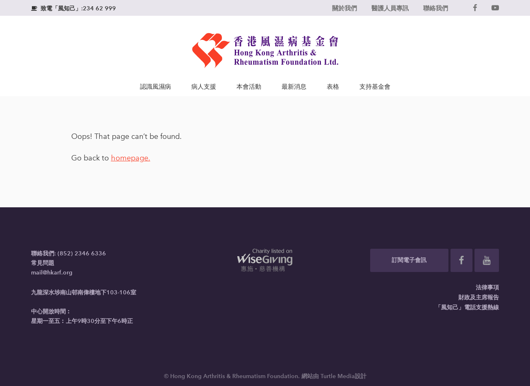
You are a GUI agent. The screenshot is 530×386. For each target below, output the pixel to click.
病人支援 (203, 86)
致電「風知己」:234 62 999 (73, 8)
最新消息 (294, 86)
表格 (333, 86)
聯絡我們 (435, 8)
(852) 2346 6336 (82, 253)
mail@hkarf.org (51, 272)
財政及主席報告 (478, 297)
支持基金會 (374, 86)
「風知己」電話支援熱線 (467, 307)
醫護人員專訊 (390, 8)
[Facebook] (475, 8)
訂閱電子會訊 (409, 260)
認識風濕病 (155, 86)
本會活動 (248, 86)
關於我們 (344, 8)
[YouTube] (495, 8)
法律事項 (487, 287)
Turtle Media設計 (343, 376)
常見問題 (42, 263)
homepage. (130, 158)
